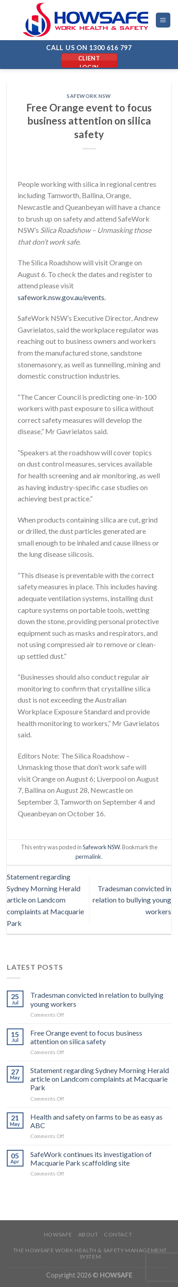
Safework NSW (89, 96)
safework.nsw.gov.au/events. (62, 297)
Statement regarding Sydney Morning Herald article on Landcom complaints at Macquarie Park (45, 899)
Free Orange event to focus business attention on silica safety (86, 1037)
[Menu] (163, 20)
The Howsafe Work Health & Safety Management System (90, 1253)
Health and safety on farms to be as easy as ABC (96, 1121)
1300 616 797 (110, 47)
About (88, 1234)
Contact (118, 1234)
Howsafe (58, 1234)
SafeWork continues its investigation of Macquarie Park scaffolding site (91, 1158)
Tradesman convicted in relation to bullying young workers (132, 900)
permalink (88, 856)
